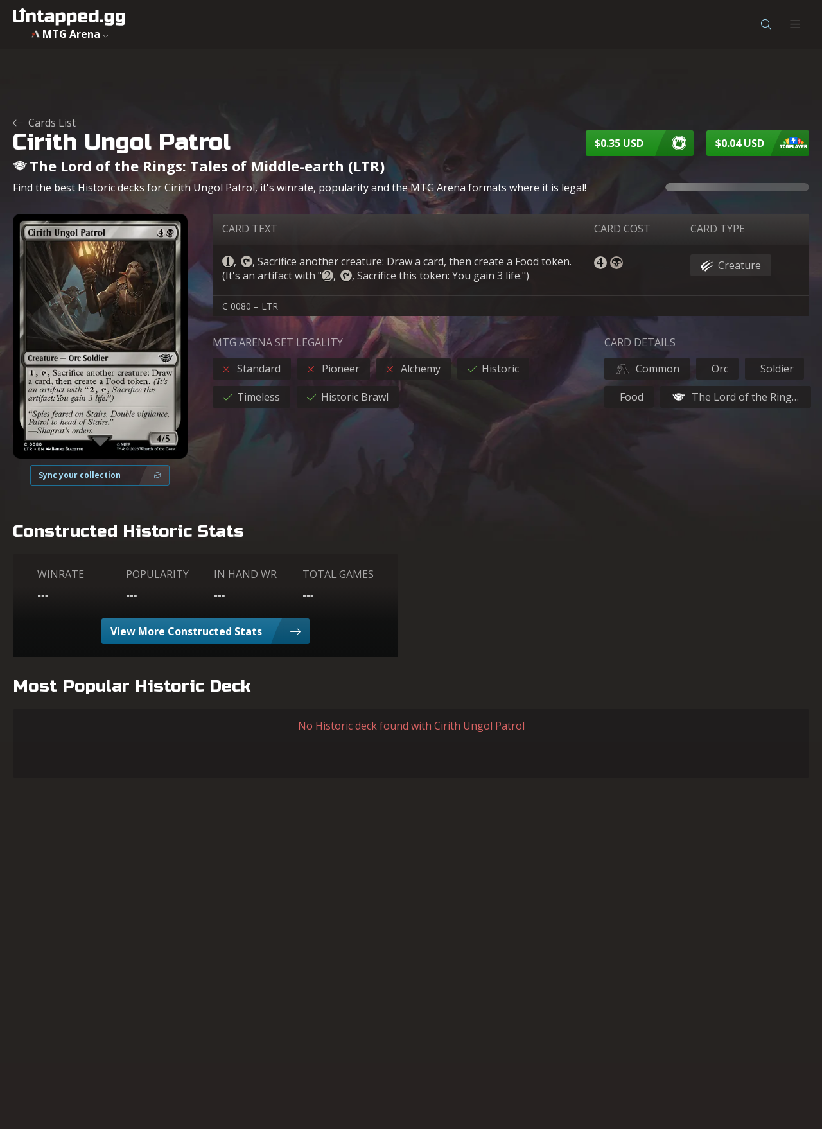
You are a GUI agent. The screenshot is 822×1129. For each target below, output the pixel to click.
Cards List (44, 123)
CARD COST (622, 229)
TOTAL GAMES (338, 574)
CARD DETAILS (640, 342)
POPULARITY (157, 574)
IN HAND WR (245, 574)
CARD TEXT (249, 229)
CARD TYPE (717, 229)
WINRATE (60, 574)
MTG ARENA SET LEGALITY (278, 342)
